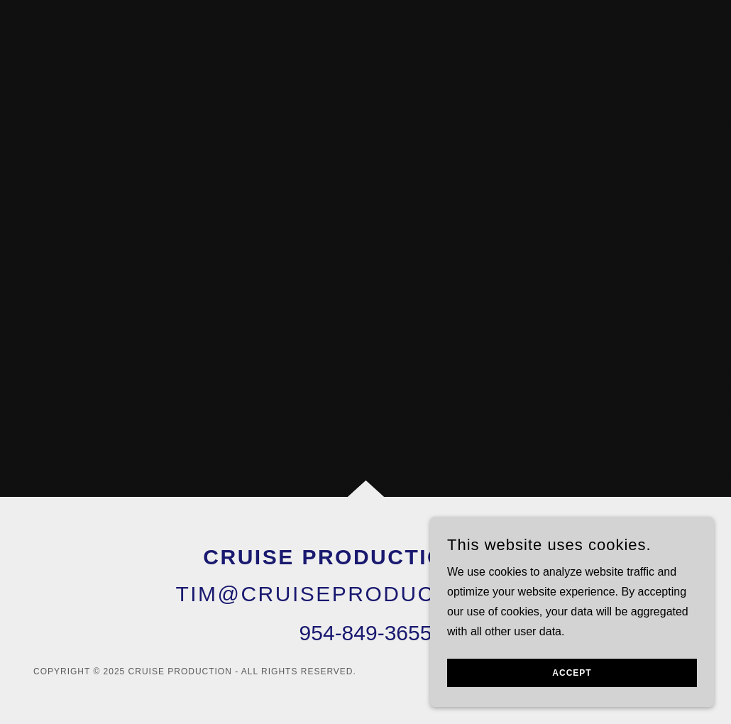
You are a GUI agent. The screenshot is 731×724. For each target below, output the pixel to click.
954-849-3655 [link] (365, 633)
